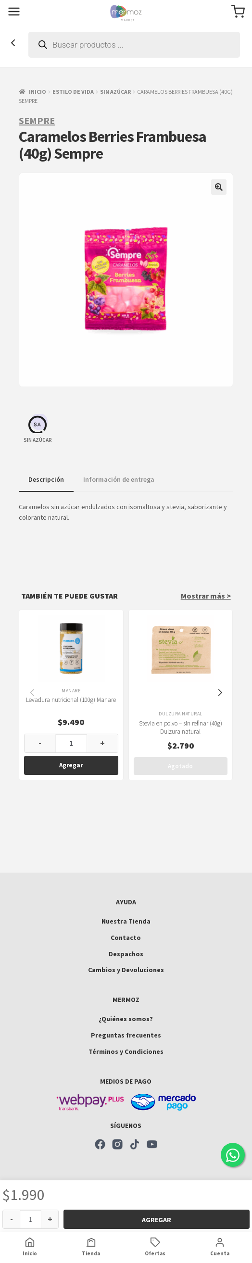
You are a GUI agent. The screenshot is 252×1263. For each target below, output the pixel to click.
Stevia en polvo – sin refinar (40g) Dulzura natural (180, 727)
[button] (219, 187)
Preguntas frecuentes (126, 1035)
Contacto (126, 937)
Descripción (46, 479)
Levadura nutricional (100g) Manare (71, 700)
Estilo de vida (73, 91)
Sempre (37, 120)
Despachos (126, 954)
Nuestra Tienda (126, 921)
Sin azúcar (115, 91)
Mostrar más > (206, 595)
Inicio (37, 91)
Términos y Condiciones (126, 1051)
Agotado (180, 766)
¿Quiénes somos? (126, 1018)
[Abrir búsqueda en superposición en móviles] (134, 45)
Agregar (156, 1219)
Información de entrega (118, 479)
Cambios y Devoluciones (126, 969)
